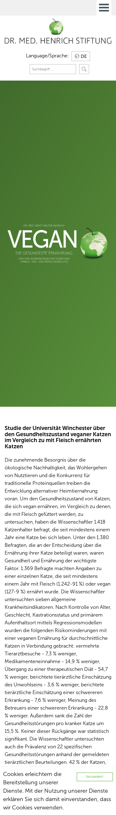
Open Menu (104, 8)
